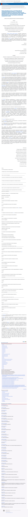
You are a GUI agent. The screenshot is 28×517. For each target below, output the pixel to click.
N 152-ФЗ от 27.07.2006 (3, 452)
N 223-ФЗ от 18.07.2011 (3, 444)
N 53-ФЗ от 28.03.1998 (3, 460)
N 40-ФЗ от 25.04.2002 (4, 410)
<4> (21, 251)
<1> (9, 193)
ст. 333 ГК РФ (2, 465)
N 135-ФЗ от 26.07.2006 (4, 436)
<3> (13, 212)
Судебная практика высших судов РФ (7, 369)
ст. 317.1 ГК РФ (3, 468)
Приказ (4, 77)
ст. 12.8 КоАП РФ (3, 482)
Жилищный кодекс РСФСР (5, 394)
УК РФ (3, 367)
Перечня (5, 121)
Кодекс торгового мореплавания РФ (6, 360)
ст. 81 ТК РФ (2, 476)
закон (7, 82)
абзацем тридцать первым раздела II (12, 33)
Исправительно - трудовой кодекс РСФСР (7, 396)
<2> (18, 207)
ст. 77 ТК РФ (2, 489)
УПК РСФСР (3, 401)
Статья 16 (4, 314)
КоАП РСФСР (3, 397)
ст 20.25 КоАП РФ (3, 473)
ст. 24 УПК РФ (3, 497)
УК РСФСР (3, 400)
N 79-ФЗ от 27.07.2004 (3, 415)
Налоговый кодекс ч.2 (5, 363)
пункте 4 (10, 137)
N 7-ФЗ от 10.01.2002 (3, 428)
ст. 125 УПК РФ (3, 494)
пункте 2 (16, 108)
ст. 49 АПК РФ (3, 502)
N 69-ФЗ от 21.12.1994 (3, 407)
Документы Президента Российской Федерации (8, 371)
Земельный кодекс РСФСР (5, 395)
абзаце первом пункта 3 (19, 131)
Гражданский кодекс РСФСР (5, 393)
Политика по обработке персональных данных (9, 512)
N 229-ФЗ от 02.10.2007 (4, 457)
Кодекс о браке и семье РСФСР (6, 399)
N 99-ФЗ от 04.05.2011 (3, 439)
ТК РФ (3, 365)
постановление (4, 85)
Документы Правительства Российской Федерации (8, 372)
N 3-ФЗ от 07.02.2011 (3, 431)
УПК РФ (3, 368)
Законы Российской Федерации (6, 370)
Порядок (10, 38)
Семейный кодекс (4, 364)
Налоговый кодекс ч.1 (4, 362)
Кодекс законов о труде (5, 398)
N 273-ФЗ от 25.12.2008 (4, 423)
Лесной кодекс (4, 361)
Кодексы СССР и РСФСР (5, 390)
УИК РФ (3, 366)
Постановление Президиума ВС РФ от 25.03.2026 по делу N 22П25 (10, 377)
